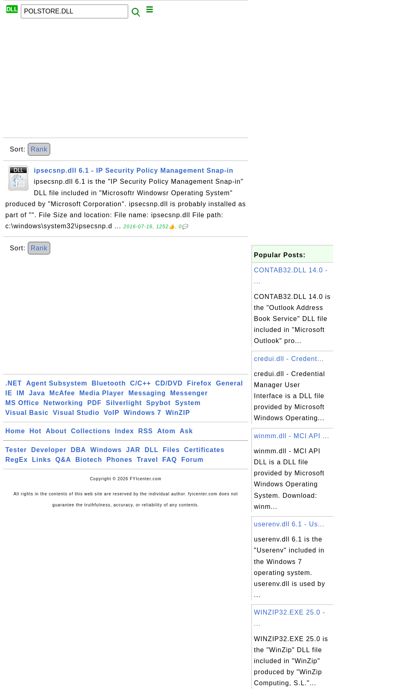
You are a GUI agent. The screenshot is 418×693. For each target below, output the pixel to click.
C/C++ (140, 383)
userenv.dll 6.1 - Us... (289, 524)
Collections (91, 431)
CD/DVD (168, 383)
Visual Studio (76, 412)
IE (8, 393)
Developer (48, 449)
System (188, 402)
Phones (120, 459)
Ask (186, 431)
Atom (166, 431)
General (229, 383)
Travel (147, 459)
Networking (63, 402)
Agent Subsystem (56, 383)
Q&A (63, 459)
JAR (133, 449)
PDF (94, 402)
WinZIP (178, 412)
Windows (106, 449)
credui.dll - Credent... (289, 358)
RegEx (16, 459)
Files (171, 449)
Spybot (158, 402)
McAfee (62, 393)
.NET (13, 383)
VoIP (111, 412)
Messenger (189, 393)
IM (21, 393)
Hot (35, 431)
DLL (151, 449)
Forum (192, 459)
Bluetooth (109, 383)
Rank (39, 149)
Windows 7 (142, 412)
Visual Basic (27, 412)
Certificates (204, 449)
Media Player (101, 393)
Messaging (147, 393)
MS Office (22, 402)
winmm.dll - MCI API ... (291, 435)
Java (37, 393)
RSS (145, 431)
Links (41, 459)
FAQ (169, 459)
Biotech (89, 459)
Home (15, 431)
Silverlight (124, 402)
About (56, 431)
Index (124, 431)
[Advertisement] (125, 80)
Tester (16, 449)
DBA (78, 449)
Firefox (199, 383)
